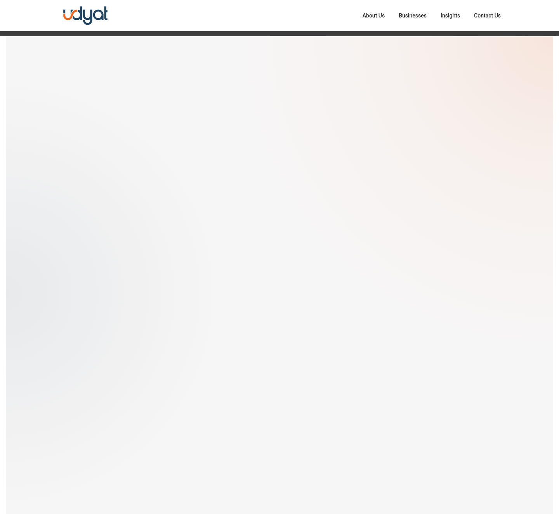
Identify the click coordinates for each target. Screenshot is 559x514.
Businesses (413, 15)
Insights (450, 15)
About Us (374, 15)
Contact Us (487, 15)
